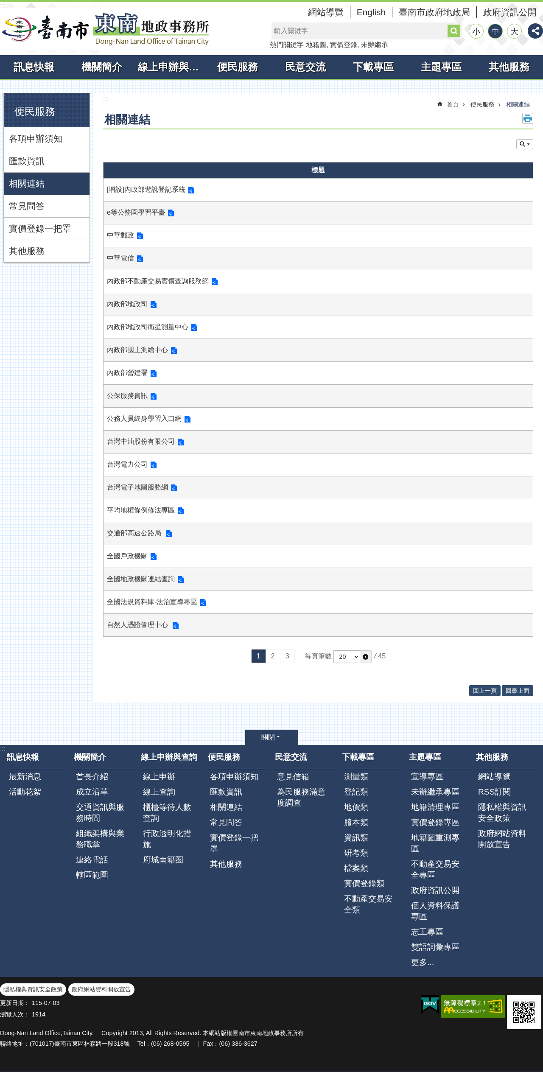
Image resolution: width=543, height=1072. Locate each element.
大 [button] (514, 31)
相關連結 (27, 183)
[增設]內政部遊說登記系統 (146, 189)
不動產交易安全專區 (435, 869)
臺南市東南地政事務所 (106, 29)
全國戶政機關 (127, 556)
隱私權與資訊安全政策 (502, 813)
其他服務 (509, 67)
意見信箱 (293, 776)
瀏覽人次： (15, 1014)
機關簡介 (101, 67)
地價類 (356, 807)
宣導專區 (427, 776)
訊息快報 (34, 67)
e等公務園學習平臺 (136, 212)
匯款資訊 (27, 161)
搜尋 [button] (454, 31)
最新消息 (25, 776)
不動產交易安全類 (368, 904)
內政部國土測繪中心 (137, 349)
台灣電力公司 (127, 464)
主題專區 (441, 67)
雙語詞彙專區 (435, 947)
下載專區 (373, 67)
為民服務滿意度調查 (301, 797)
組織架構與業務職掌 (100, 839)
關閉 (268, 737)
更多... (422, 962)
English (371, 12)
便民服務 (237, 67)
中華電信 (120, 258)
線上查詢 (159, 791)
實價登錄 (343, 44)
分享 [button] (535, 31)
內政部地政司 (127, 304)
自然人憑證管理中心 (138, 624)
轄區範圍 (92, 874)
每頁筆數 (318, 656)
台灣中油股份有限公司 (141, 441)
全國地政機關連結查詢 (141, 578)
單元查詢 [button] (524, 144)
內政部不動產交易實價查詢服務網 (158, 281)
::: (3, 5)
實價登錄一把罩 (40, 228)
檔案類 (356, 868)
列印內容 (527, 118)
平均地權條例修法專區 (141, 510)
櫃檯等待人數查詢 (167, 813)
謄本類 (356, 822)
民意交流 (305, 67)
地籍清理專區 (435, 807)
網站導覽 (326, 12)
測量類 (356, 776)
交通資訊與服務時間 (100, 813)
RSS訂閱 (494, 791)
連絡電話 (92, 859)
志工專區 (427, 931)
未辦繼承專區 (435, 791)
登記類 (356, 791)
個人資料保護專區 (435, 911)
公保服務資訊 (127, 395)
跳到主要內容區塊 (4, 4)
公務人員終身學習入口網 (144, 418)
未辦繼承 (374, 44)
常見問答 (27, 206)
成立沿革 (92, 791)
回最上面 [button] (517, 690)
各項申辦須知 (35, 138)
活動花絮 (25, 791)
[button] (366, 656)
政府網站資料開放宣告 (502, 839)
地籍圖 (316, 44)
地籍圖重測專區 (435, 843)
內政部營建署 (127, 372)
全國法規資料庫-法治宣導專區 (152, 601)
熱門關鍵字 (287, 44)
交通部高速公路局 (135, 533)
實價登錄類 (364, 883)
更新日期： (15, 1002)
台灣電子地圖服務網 (137, 487)
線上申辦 (159, 776)
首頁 (453, 104)
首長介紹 (92, 776)
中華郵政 (120, 235)
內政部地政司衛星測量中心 (147, 326)
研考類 (356, 852)
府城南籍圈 (163, 859)
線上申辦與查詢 (171, 67)
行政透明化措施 (167, 839)
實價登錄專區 (435, 822)
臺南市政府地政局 (434, 12)
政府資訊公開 (510, 12)
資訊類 (356, 837)
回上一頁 (485, 690)
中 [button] (495, 31)
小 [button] (476, 31)
